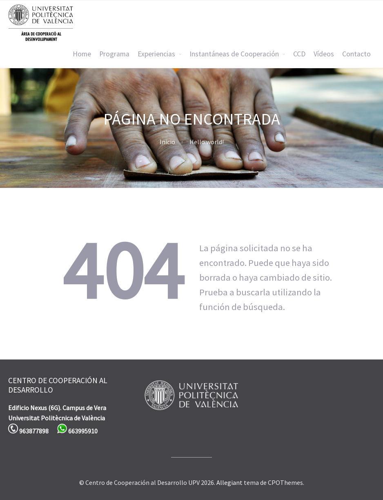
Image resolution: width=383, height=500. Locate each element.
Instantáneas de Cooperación (234, 53)
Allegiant (229, 482)
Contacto (356, 53)
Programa (114, 53)
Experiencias (156, 53)
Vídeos (324, 53)
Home (82, 53)
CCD (299, 53)
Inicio (167, 142)
